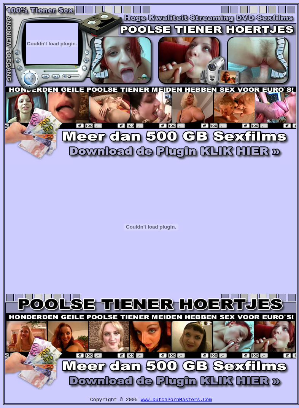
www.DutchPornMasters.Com (176, 400)
